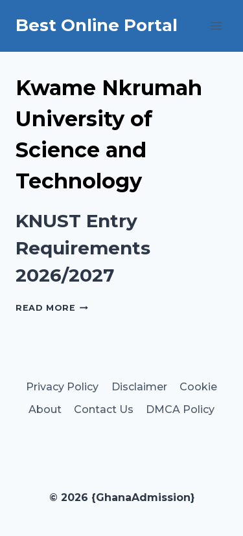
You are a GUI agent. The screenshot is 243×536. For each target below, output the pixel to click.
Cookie (198, 387)
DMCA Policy (180, 409)
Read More (52, 308)
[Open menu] (215, 26)
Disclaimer (139, 387)
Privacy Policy (62, 387)
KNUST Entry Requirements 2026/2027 (83, 248)
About (45, 409)
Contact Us (103, 409)
